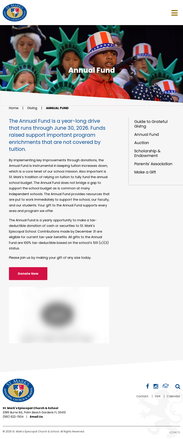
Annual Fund (57, 108)
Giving (32, 108)
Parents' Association (153, 164)
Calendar (173, 396)
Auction (141, 142)
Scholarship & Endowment (147, 153)
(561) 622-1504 (13, 417)
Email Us (36, 417)
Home (13, 108)
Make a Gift (145, 172)
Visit (158, 396)
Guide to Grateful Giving (151, 124)
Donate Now (28, 273)
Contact (142, 396)
